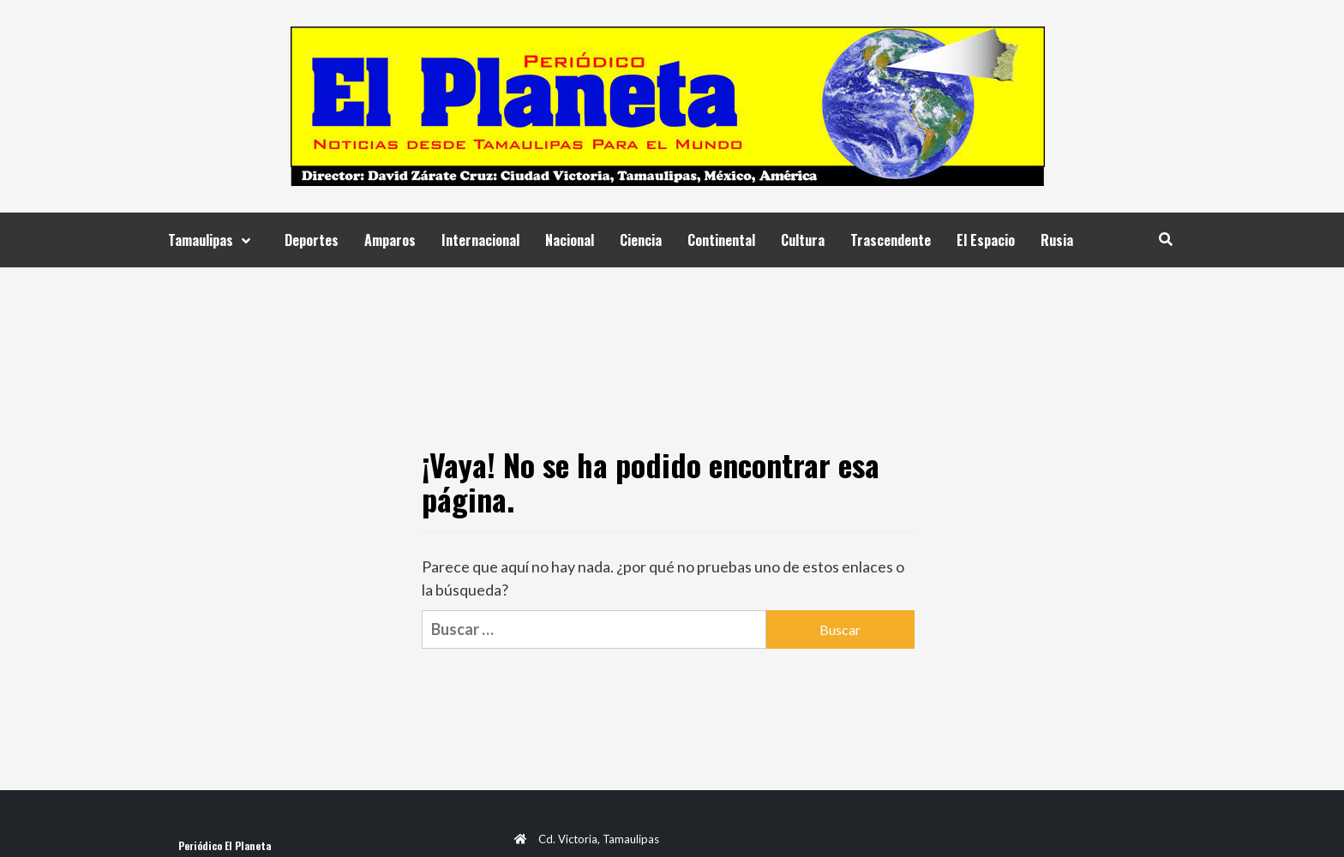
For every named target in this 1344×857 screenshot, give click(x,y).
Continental (721, 240)
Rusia (1057, 240)
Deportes (312, 240)
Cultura (803, 240)
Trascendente (890, 240)
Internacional (480, 240)
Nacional (569, 240)
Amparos (390, 240)
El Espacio (986, 240)
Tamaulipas (213, 240)
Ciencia (641, 240)
